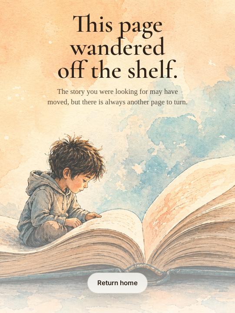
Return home (117, 283)
